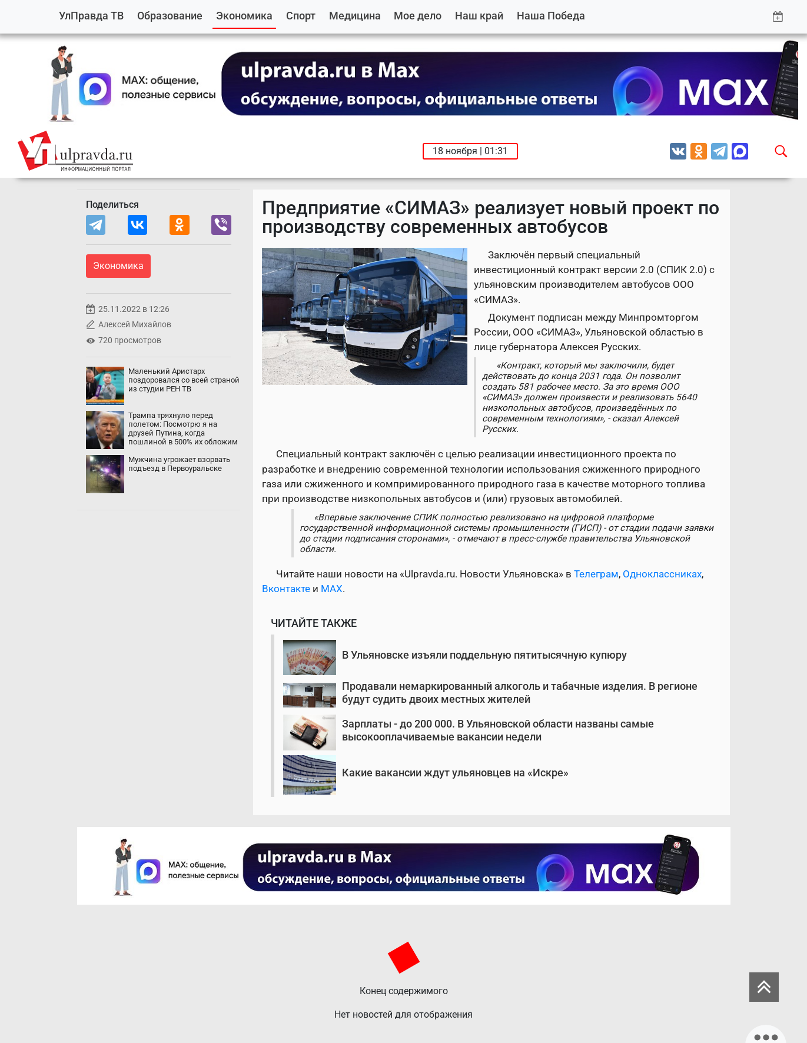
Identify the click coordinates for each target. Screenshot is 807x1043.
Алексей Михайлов (134, 325)
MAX (332, 588)
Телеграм (596, 574)
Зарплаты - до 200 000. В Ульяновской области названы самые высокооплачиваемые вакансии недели (498, 730)
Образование (169, 15)
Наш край (479, 15)
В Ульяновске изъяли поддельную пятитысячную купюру (484, 655)
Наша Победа (551, 15)
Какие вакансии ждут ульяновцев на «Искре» (455, 772)
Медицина (355, 15)
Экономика (244, 15)
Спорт (301, 15)
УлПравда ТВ (91, 15)
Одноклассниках (662, 574)
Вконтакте (286, 588)
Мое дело (417, 15)
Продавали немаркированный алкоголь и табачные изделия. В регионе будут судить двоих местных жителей (520, 692)
